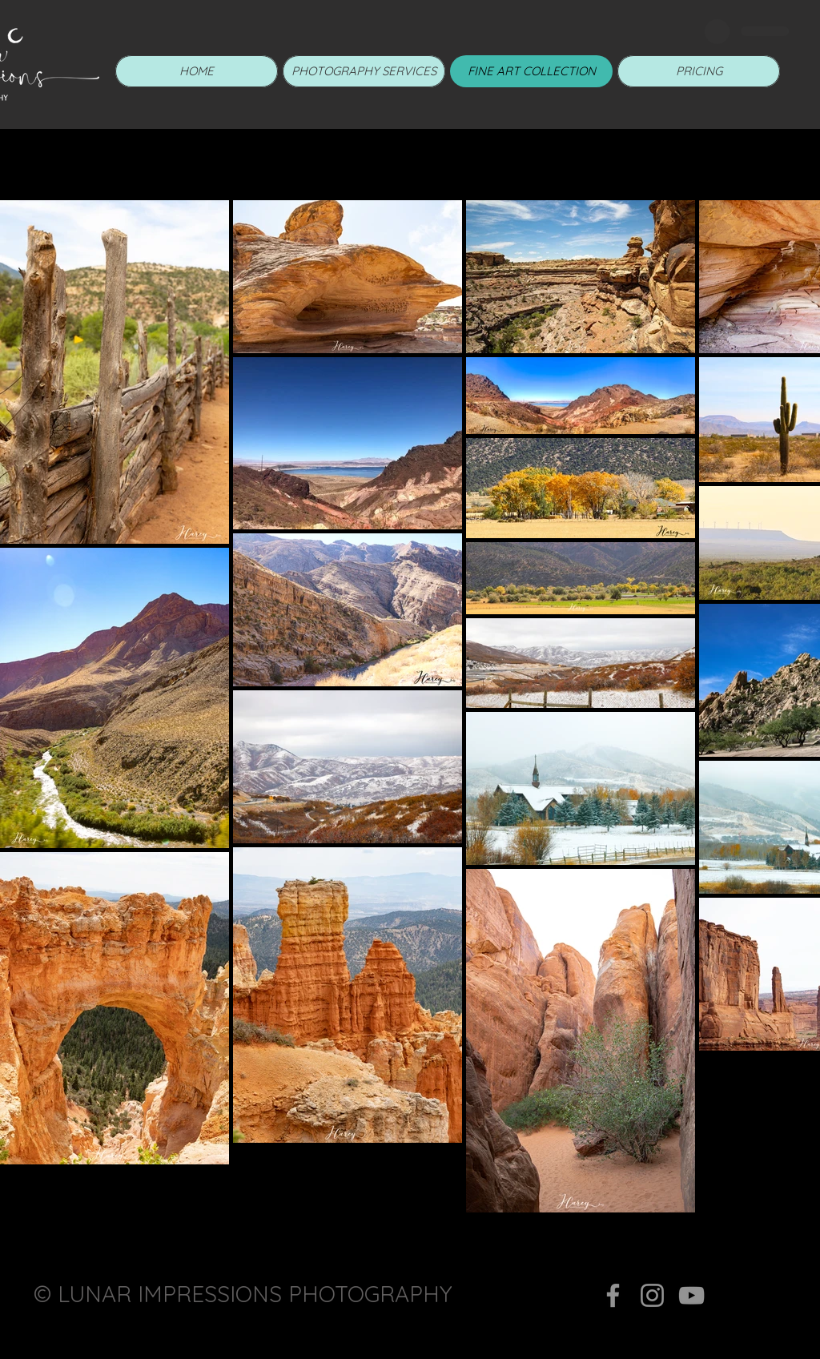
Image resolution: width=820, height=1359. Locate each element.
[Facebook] (613, 1295)
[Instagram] (652, 1295)
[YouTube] (691, 1295)
